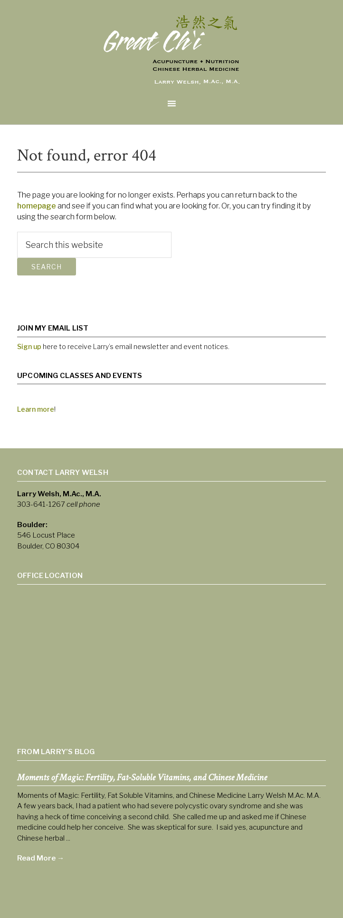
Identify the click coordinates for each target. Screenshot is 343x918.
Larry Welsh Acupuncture (171, 53)
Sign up (29, 346)
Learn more (35, 409)
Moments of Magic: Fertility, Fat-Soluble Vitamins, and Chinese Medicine (142, 777)
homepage (36, 205)
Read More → (40, 858)
